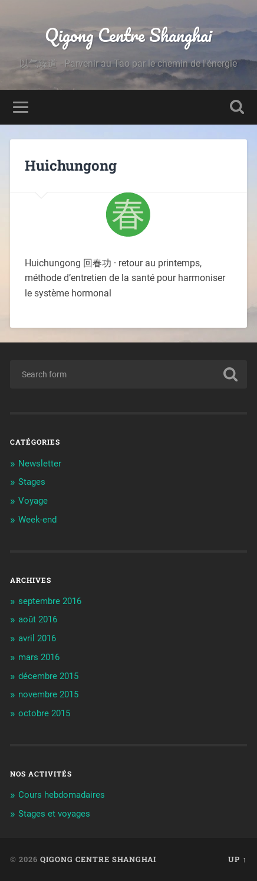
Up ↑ (237, 859)
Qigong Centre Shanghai (128, 35)
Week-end (37, 519)
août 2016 (37, 619)
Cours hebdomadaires (61, 794)
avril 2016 (37, 638)
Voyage (33, 500)
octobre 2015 (44, 713)
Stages (31, 482)
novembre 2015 (48, 694)
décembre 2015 (48, 676)
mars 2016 (39, 657)
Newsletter (39, 463)
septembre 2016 (49, 601)
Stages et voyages (54, 813)
